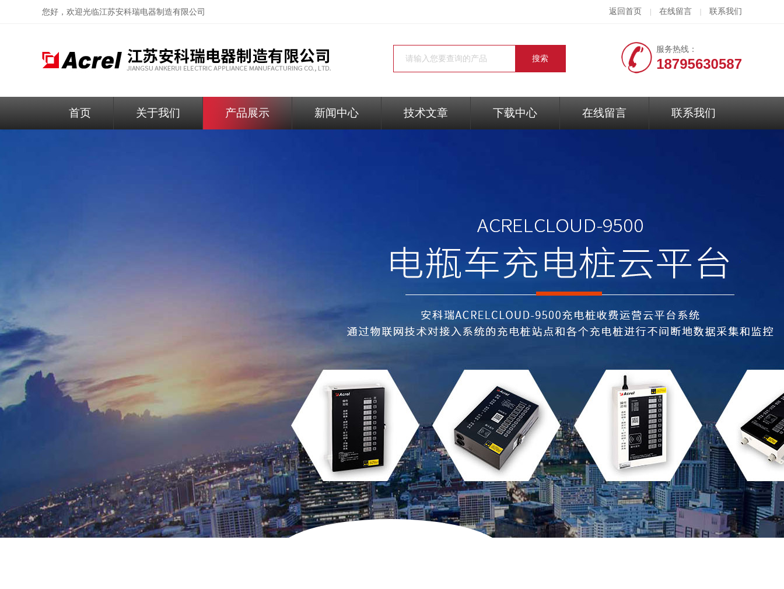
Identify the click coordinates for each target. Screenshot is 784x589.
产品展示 (247, 113)
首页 (80, 113)
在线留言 (675, 11)
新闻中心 (336, 113)
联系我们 (725, 11)
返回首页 (625, 11)
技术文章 (426, 113)
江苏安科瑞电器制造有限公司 (152, 12)
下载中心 (515, 113)
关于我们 (158, 113)
